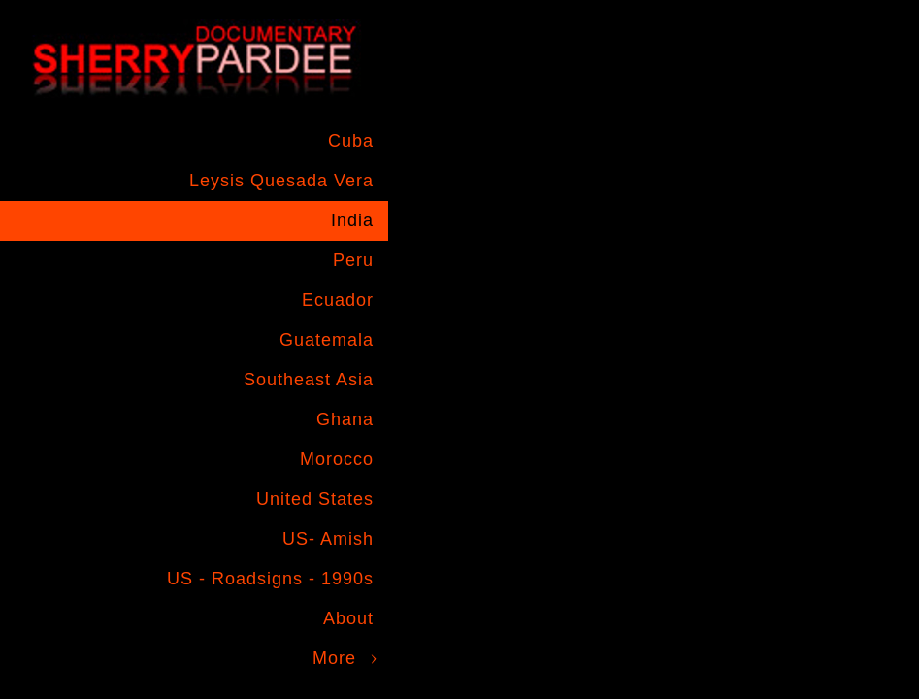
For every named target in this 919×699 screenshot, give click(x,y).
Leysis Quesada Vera (281, 180)
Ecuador (338, 300)
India (352, 220)
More (334, 658)
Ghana (345, 419)
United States (315, 499)
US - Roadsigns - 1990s (270, 578)
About (348, 618)
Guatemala (326, 340)
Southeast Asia (309, 379)
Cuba (351, 140)
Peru (353, 260)
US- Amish (328, 539)
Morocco (337, 459)
